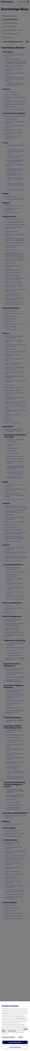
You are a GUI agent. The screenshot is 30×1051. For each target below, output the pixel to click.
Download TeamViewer (8, 1037)
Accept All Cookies (15, 1042)
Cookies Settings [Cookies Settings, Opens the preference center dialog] (15, 1047)
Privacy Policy (12, 1031)
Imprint (21, 1037)
